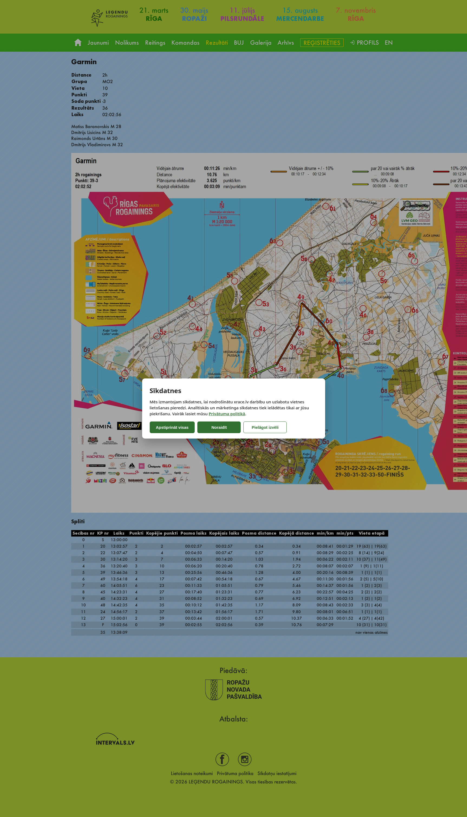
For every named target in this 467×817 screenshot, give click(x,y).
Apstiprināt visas (172, 427)
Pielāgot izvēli (265, 427)
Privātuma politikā (227, 413)
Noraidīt (219, 427)
